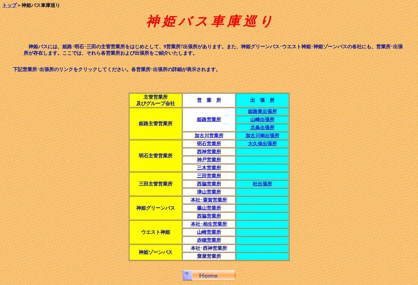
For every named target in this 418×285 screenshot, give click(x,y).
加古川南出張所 (262, 135)
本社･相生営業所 (209, 224)
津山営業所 (209, 192)
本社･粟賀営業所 (209, 200)
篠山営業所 (209, 208)
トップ (9, 5)
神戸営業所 (209, 159)
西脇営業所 (209, 216)
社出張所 (262, 184)
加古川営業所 (209, 135)
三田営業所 (209, 176)
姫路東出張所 (262, 111)
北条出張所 (262, 127)
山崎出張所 (262, 119)
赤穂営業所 (209, 240)
